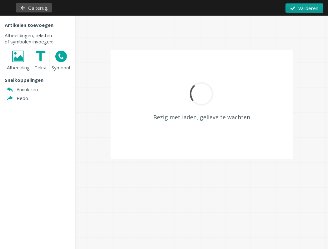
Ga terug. (38, 8)
